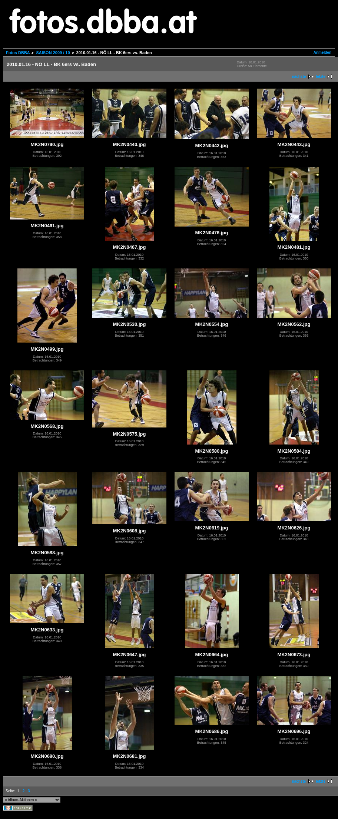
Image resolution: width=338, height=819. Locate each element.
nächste (299, 77)
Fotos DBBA (18, 52)
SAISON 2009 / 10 (53, 52)
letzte (320, 77)
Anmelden (322, 52)
